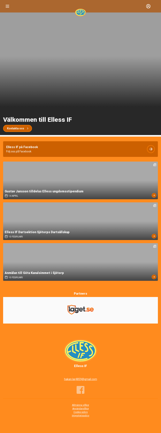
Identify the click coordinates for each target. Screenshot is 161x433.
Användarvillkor (80, 408)
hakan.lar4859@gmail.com (80, 379)
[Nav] (7, 6)
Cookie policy (80, 412)
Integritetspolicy (80, 415)
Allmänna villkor (80, 405)
